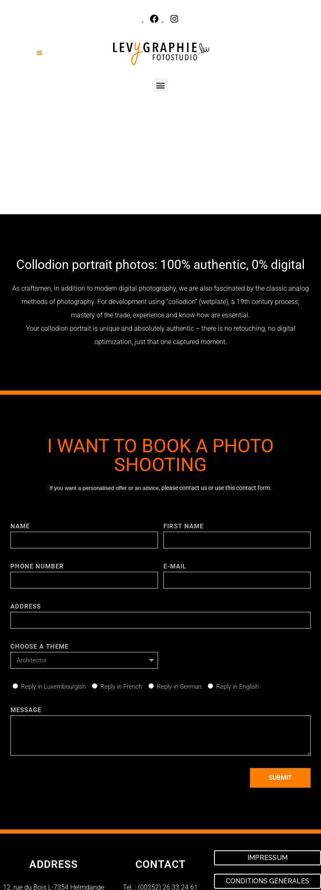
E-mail (174, 464)
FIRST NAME (183, 424)
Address (25, 504)
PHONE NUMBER (37, 464)
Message (25, 608)
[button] (161, 85)
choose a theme (39, 544)
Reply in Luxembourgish (53, 584)
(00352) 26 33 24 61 (168, 785)
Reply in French (121, 584)
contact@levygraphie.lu (169, 796)
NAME (20, 424)
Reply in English (237, 584)
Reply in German (179, 584)
